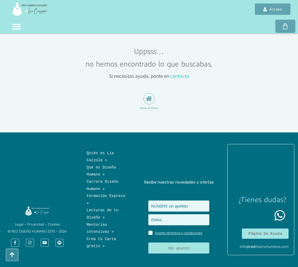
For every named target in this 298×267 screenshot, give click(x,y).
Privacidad (35, 224)
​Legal (19, 224)
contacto (179, 76)
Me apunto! (179, 248)
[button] (16, 26)
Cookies (54, 224)
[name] (178, 206)
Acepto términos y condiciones (178, 233)
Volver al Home (149, 108)
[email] (178, 219)
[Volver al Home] (149, 98)
